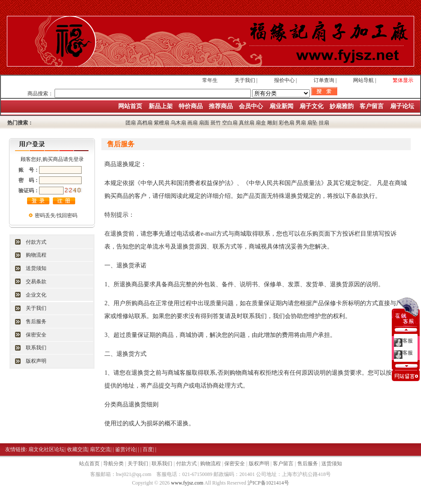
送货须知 (36, 268)
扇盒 (261, 123)
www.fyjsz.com (187, 483)
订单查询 (324, 80)
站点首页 (89, 464)
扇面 (204, 123)
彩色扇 (286, 123)
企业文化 (36, 295)
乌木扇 (178, 123)
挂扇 (324, 123)
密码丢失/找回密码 (56, 215)
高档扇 (145, 123)
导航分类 (113, 464)
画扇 (192, 123)
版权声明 (36, 361)
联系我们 (36, 348)
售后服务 (36, 321)
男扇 (301, 123)
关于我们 (245, 80)
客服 (408, 339)
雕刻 (272, 123)
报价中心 (284, 80)
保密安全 (36, 335)
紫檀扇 (161, 123)
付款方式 (36, 242)
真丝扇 (246, 123)
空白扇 (230, 123)
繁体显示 (403, 80)
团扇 (130, 123)
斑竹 (215, 123)
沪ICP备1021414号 (268, 483)
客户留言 (283, 464)
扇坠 (312, 123)
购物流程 (36, 255)
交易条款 (36, 282)
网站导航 (363, 80)
